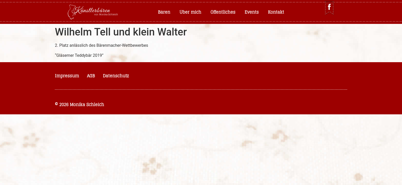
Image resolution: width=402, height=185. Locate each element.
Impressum (67, 75)
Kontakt (276, 12)
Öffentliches (222, 12)
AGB (91, 75)
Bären (164, 12)
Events (252, 12)
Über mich (190, 12)
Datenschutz (116, 75)
